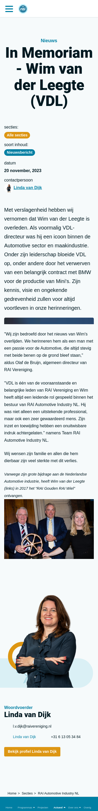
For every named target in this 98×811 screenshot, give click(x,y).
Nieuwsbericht (19, 152)
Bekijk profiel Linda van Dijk (32, 751)
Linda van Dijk (28, 187)
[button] (25, 803)
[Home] (23, 6)
